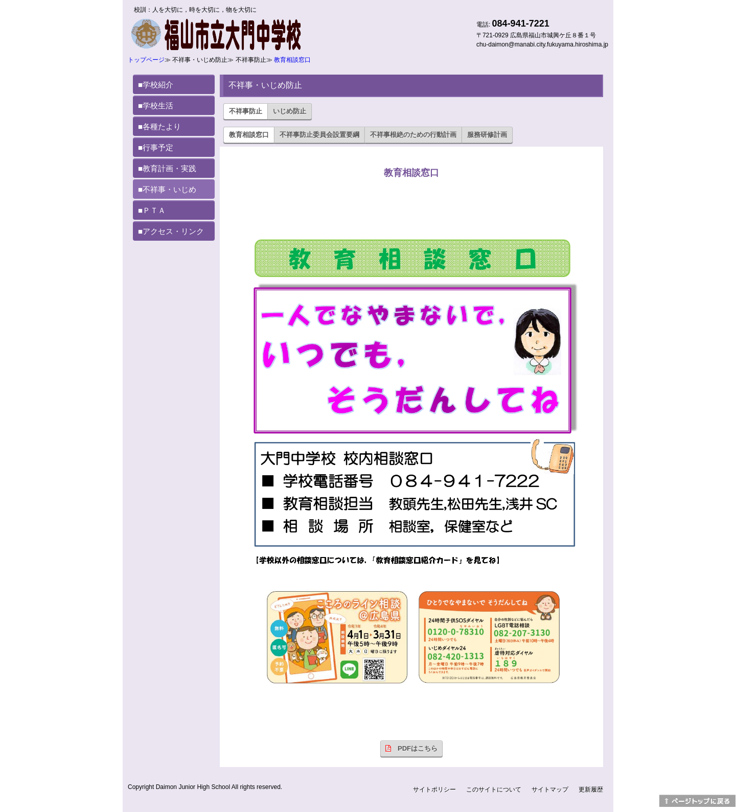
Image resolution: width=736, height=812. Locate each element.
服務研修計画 (487, 134)
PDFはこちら (411, 748)
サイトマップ (550, 789)
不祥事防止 (245, 111)
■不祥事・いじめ (167, 189)
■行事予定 (155, 147)
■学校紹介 (155, 84)
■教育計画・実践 (167, 168)
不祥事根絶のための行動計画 (413, 134)
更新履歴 (591, 789)
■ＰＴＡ (152, 210)
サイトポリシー (434, 789)
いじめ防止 (289, 111)
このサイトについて (493, 789)
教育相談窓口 (292, 59)
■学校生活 (155, 105)
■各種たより (159, 126)
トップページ (146, 59)
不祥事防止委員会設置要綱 (319, 134)
